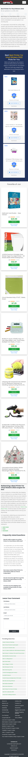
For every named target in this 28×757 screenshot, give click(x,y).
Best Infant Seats (6, 661)
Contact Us (18, 703)
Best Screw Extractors (7, 686)
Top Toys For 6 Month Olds (9, 647)
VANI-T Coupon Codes (8, 732)
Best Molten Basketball (8, 683)
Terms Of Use (5, 712)
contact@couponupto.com (14, 744)
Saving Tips (5, 705)
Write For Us (5, 703)
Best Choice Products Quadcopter (10, 645)
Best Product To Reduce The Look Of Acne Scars (13, 653)
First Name (6, 601)
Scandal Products (7, 675)
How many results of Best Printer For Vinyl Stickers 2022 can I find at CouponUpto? (13, 571)
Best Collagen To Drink (8, 664)
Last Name (6, 607)
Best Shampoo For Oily (8, 667)
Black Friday (4, 509)
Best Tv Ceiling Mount (7, 658)
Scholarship (5, 710)
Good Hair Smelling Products (9, 694)
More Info (14, 222)
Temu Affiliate (18, 717)
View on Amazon (14, 224)
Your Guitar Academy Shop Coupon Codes (13, 736)
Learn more (6, 527)
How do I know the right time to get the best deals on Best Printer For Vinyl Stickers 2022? (13, 579)
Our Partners (5, 715)
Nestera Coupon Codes (8, 726)
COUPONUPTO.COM (16, 754)
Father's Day (23, 507)
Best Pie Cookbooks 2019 (8, 691)
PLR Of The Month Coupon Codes (10, 728)
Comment (5, 531)
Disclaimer (14, 750)
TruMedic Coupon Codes (8, 730)
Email (5, 613)
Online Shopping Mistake (19, 712)
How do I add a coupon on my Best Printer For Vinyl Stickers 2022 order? (13, 540)
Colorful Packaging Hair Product (10, 672)
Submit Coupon (14, 748)
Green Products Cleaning (8, 642)
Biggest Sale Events (20, 710)
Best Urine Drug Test (7, 669)
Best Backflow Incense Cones (9, 656)
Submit (14, 631)
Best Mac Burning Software (9, 680)
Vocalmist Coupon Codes (8, 734)
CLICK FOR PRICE (14, 103)
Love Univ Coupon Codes (8, 720)
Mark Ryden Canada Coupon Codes (11, 722)
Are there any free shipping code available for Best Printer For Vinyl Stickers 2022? (12, 587)
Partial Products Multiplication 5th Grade (12, 678)
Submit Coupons (19, 705)
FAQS (4, 529)
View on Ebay (14, 225)
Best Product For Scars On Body (10, 689)
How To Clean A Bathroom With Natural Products (14, 650)
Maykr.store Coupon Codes (9, 724)
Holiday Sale (18, 701)
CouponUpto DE (6, 717)
